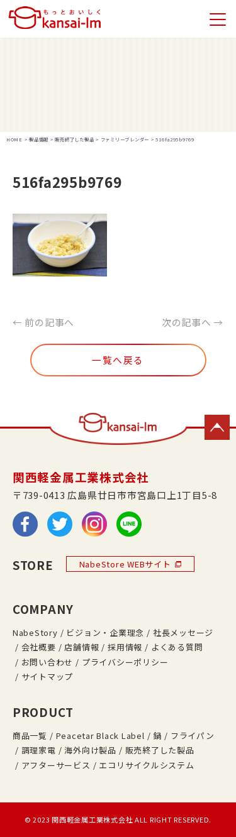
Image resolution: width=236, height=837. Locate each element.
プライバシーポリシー (125, 662)
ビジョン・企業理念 (105, 632)
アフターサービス (56, 765)
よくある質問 (177, 647)
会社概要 (38, 647)
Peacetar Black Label (100, 735)
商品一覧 (30, 735)
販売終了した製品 (159, 750)
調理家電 (38, 750)
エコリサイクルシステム (146, 765)
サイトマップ (47, 676)
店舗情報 (81, 647)
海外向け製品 (90, 750)
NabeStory (35, 632)
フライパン (193, 735)
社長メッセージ (183, 632)
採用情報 (125, 647)
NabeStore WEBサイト (130, 564)
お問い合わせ (47, 662)
